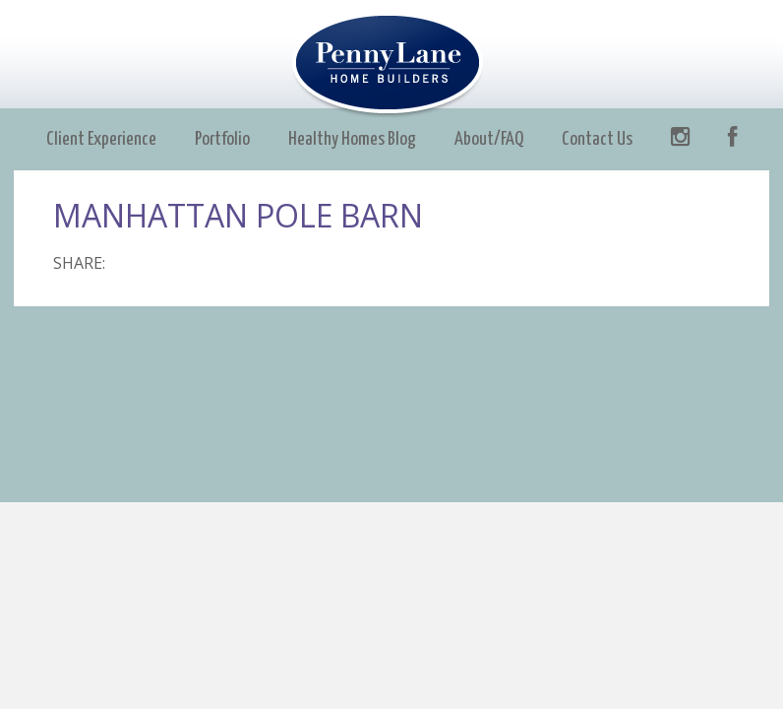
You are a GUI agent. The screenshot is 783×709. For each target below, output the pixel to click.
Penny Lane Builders (392, 65)
